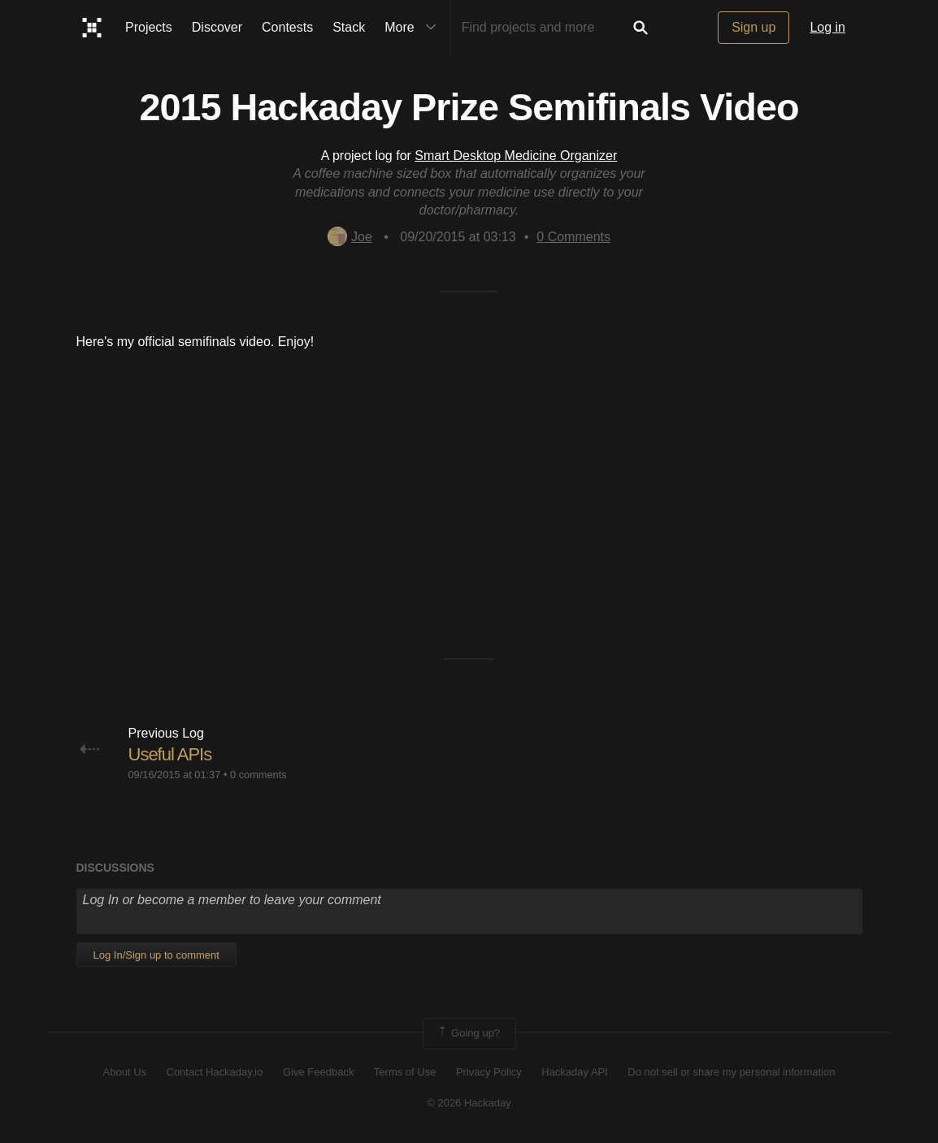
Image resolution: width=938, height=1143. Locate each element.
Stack (348, 27)
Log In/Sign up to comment (156, 955)
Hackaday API (574, 1072)
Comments (573, 237)
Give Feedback (318, 1072)
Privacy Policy (489, 1072)
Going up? (468, 1033)
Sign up (753, 27)
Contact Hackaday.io (215, 1072)
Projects (148, 27)
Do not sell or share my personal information (731, 1072)
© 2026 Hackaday (469, 1103)
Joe (350, 237)
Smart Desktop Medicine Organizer (516, 155)
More (413, 27)
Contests (287, 27)
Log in (827, 27)
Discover (217, 27)
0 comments (258, 774)
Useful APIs (170, 754)
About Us (124, 1072)
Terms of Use (405, 1072)
